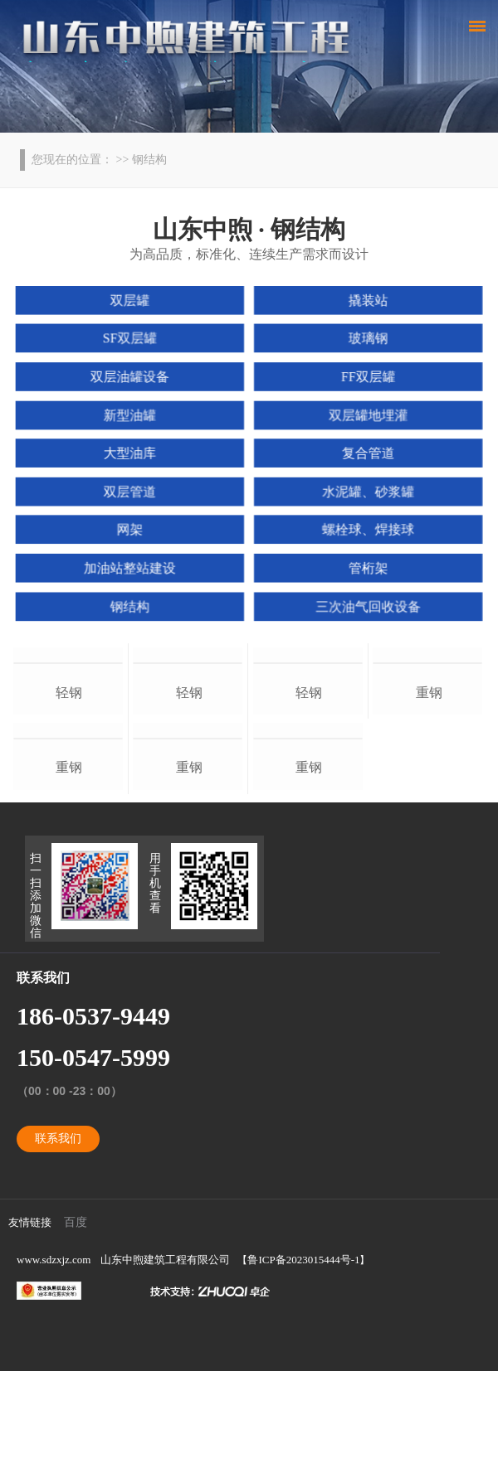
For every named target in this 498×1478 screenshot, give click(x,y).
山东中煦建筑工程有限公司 (165, 1366)
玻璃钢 (365, 340)
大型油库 (133, 452)
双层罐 (132, 303)
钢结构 (132, 602)
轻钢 (69, 746)
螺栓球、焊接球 (365, 528)
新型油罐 (133, 415)
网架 (132, 528)
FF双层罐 (366, 378)
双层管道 (133, 490)
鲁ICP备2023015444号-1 (303, 1366)
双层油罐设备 (132, 378)
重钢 (69, 874)
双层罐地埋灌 (365, 415)
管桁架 (365, 565)
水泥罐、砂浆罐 (365, 490)
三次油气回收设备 (365, 602)
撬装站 (365, 303)
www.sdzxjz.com (53, 1366)
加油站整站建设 (132, 565)
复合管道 (365, 452)
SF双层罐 (132, 340)
